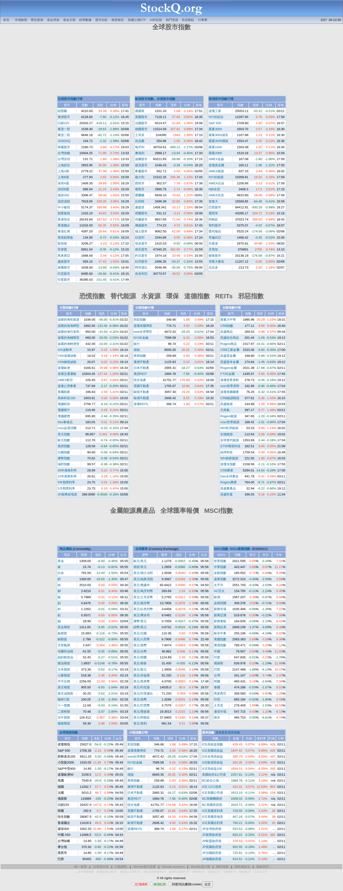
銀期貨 (62, 633)
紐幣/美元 (140, 627)
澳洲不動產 (141, 362)
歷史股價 (37, 20)
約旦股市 (141, 255)
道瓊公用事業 (67, 386)
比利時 (139, 201)
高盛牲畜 (226, 494)
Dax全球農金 (229, 476)
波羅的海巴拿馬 (68, 331)
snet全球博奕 (143, 331)
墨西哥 (213, 213)
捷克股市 (141, 165)
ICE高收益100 (212, 768)
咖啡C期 (63, 699)
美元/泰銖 (140, 663)
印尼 (217, 699)
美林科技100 (66, 398)
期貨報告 (117, 20)
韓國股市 (64, 147)
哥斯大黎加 (216, 261)
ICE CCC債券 (211, 786)
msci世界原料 (229, 386)
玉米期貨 (64, 669)
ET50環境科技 (230, 446)
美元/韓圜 (140, 657)
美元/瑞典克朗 (143, 579)
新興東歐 (220, 621)
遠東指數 (220, 579)
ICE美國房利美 (212, 811)
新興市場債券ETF (179, 871)
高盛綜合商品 (229, 337)
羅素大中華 (228, 319)
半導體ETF (229, 871)
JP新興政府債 (211, 835)
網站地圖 (222, 866)
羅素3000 (215, 129)
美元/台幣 (140, 651)
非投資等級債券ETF (154, 871)
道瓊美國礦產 (229, 392)
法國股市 (141, 123)
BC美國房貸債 (212, 805)
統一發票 (80, 866)
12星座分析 (101, 866)
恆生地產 (140, 380)
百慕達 (213, 243)
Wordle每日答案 (144, 866)
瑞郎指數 (64, 464)
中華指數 (220, 567)
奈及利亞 (141, 273)
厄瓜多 (213, 267)
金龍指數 (220, 573)
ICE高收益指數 (212, 744)
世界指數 (220, 561)
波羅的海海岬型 (68, 326)
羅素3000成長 (218, 135)
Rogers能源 (228, 416)
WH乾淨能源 (229, 428)
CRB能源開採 (229, 398)
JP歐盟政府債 (211, 841)
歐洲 (217, 597)
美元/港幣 (140, 645)
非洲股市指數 (166, 99)
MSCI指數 (221, 549)
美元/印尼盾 (141, 687)
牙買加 (213, 249)
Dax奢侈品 (65, 422)
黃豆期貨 (64, 687)
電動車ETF (245, 871)
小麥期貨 (64, 675)
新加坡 (62, 243)
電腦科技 (64, 404)
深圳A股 (63, 183)
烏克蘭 (139, 141)
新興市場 (220, 609)
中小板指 (64, 207)
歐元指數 (64, 440)
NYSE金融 (141, 337)
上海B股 (63, 177)
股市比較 (101, 20)
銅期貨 (62, 639)
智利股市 (215, 225)
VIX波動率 (65, 350)
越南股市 (64, 261)
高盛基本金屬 (229, 362)
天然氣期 (64, 645)
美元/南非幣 (141, 603)
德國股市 (141, 129)
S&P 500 (215, 123)
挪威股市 (141, 225)
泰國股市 (64, 267)
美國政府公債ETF (106, 871)
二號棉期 (64, 711)
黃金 (61, 561)
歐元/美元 (140, 561)
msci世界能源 (229, 422)
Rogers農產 (228, 482)
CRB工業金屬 (229, 350)
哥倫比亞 (215, 237)
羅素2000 (215, 153)
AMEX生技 (216, 195)
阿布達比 (141, 267)
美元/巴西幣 (141, 705)
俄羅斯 (139, 111)
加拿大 (213, 201)
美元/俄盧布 (141, 585)
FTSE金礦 (227, 374)
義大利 (139, 177)
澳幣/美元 (140, 621)
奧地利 (139, 153)
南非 (217, 717)
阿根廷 (213, 219)
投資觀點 (188, 20)
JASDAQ (64, 141)
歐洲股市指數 (144, 99)
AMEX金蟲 (216, 159)
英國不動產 (141, 386)
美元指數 (64, 434)
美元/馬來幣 (141, 681)
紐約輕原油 (65, 657)
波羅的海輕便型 (68, 344)
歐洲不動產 (141, 398)
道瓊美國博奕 (143, 326)
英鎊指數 (64, 446)
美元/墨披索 (141, 711)
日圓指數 (64, 452)
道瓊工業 (215, 111)
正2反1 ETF (261, 871)
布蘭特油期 (65, 651)
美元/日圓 (140, 633)
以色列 (139, 237)
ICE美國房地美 (212, 816)
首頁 (6, 20)
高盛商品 (226, 331)
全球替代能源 (229, 440)
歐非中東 (220, 633)
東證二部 (64, 135)
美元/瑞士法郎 (143, 573)
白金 (61, 573)
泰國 (217, 687)
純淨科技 (226, 452)
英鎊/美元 (140, 567)
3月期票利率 (66, 488)
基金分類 (69, 20)
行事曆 (202, 20)
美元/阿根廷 (141, 717)
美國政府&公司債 (214, 774)
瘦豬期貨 (64, 723)
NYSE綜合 (216, 117)
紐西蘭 (62, 111)
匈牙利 (139, 147)
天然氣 (225, 410)
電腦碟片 (64, 410)
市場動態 (21, 20)
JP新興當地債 (67, 494)
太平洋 (218, 585)
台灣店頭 (64, 159)
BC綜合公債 (210, 780)
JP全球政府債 (211, 829)
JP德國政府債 (211, 859)
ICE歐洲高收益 (212, 762)
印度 (217, 657)
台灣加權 (64, 153)
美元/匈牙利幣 (143, 591)
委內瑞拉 (215, 231)
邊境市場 (220, 711)
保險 (137, 350)
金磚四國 (220, 603)
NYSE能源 (216, 177)
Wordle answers (173, 866)
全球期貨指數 (68, 732)
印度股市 (64, 279)
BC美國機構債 (212, 798)
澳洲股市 (64, 117)
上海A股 (63, 171)
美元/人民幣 (141, 639)
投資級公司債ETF (130, 871)
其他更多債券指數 (227, 732)
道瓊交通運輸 (67, 374)
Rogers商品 (228, 344)
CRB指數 (226, 326)
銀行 (137, 344)
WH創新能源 (229, 458)
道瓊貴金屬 (216, 165)
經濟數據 (85, 20)
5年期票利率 (66, 482)
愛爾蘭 (139, 195)
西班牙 (139, 183)
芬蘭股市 (141, 219)
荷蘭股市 (141, 213)
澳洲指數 (220, 645)
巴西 (217, 669)
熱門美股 (172, 20)
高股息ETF (214, 871)
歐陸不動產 (141, 392)
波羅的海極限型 (68, 337)
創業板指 (64, 213)
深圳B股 (63, 189)
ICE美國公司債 (212, 792)
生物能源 (226, 434)
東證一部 (64, 129)
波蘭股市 (141, 159)
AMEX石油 (216, 183)
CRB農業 (226, 470)
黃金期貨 (64, 627)
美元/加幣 (140, 699)
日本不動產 (141, 368)
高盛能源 (226, 404)
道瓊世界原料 (229, 380)
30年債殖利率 (67, 470)
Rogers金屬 (228, 368)
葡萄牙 (139, 189)
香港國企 (64, 225)
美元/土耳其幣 (143, 597)
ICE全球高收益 (212, 756)
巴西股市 (215, 207)
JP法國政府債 (211, 853)
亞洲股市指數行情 (70, 99)
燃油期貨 (64, 663)
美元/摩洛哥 (141, 615)
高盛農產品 (228, 488)
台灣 (217, 675)
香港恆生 (64, 219)
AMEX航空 (65, 380)
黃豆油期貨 (65, 693)
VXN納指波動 (67, 362)
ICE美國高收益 (212, 750)
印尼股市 (64, 273)
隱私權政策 (242, 866)
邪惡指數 (140, 319)
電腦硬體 (64, 416)
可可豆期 (64, 681)
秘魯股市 (215, 255)
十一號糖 (64, 705)
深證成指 (64, 201)
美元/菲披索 (141, 675)
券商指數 (140, 355)
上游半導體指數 (84, 871)
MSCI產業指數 (240, 549)
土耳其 (139, 135)
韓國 (217, 681)
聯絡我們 (262, 866)
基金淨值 (53, 20)
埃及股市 (141, 243)
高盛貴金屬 (228, 355)
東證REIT (140, 374)
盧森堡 (139, 207)
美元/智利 (140, 723)
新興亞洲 (220, 615)
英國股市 (141, 117)
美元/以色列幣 (143, 609)
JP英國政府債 (211, 847)
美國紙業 (64, 392)
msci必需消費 (67, 428)
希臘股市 (141, 171)
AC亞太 (219, 591)
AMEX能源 (216, 171)
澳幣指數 (64, 458)
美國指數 (220, 639)
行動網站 (121, 866)
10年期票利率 (67, 476)
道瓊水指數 (228, 464)
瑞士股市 (141, 231)
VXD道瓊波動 (67, 355)
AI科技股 (156, 20)
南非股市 (141, 249)
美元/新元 (140, 669)
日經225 (63, 123)
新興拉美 (220, 627)
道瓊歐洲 (64, 368)
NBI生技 (214, 189)
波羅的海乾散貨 (68, 319)
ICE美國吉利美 (212, 823)
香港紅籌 (64, 231)
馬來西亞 (64, 255)
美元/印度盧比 (143, 693)
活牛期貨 (64, 717)
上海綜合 (64, 165)
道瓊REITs (141, 404)
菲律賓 (62, 249)
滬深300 (63, 195)
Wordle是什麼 (200, 866)
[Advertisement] (171, 63)
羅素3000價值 (218, 141)
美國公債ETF (137, 20)
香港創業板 (65, 237)
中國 (217, 651)
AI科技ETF (198, 871)
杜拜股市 (141, 261)
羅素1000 (215, 147)
